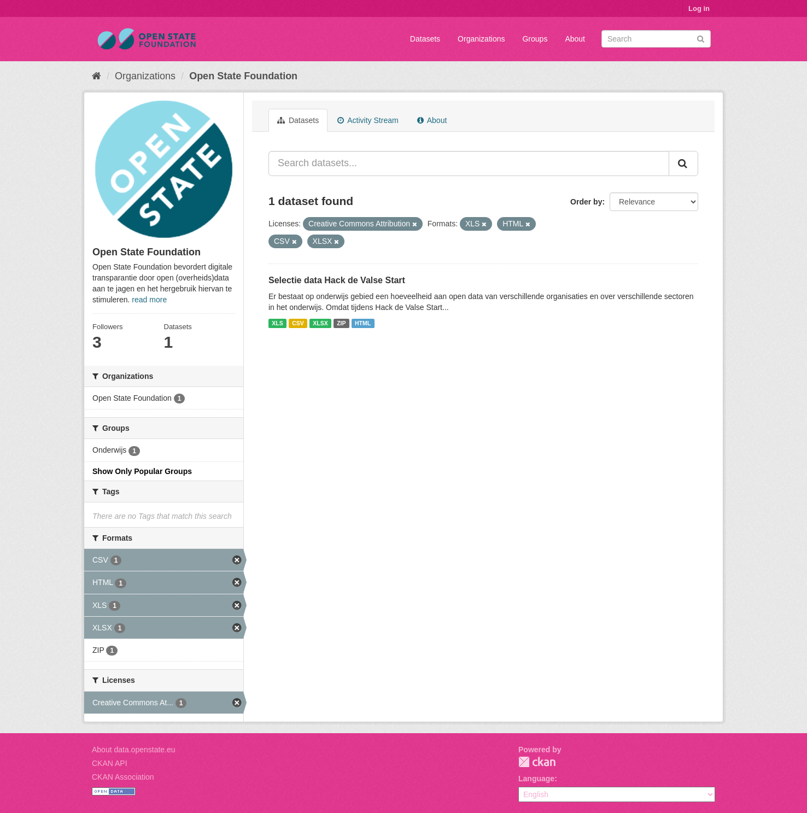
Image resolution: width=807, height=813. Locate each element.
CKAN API (109, 763)
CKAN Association (123, 777)
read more (149, 299)
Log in (699, 8)
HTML (363, 323)
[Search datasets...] (468, 163)
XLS (277, 323)
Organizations (481, 38)
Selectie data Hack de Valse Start (336, 280)
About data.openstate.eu (134, 749)
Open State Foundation (243, 76)
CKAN (536, 762)
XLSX (320, 323)
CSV (298, 323)
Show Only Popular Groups (142, 471)
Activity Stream (367, 120)
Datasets (425, 38)
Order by (586, 201)
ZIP (341, 323)
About (575, 38)
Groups (534, 38)
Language (536, 778)
